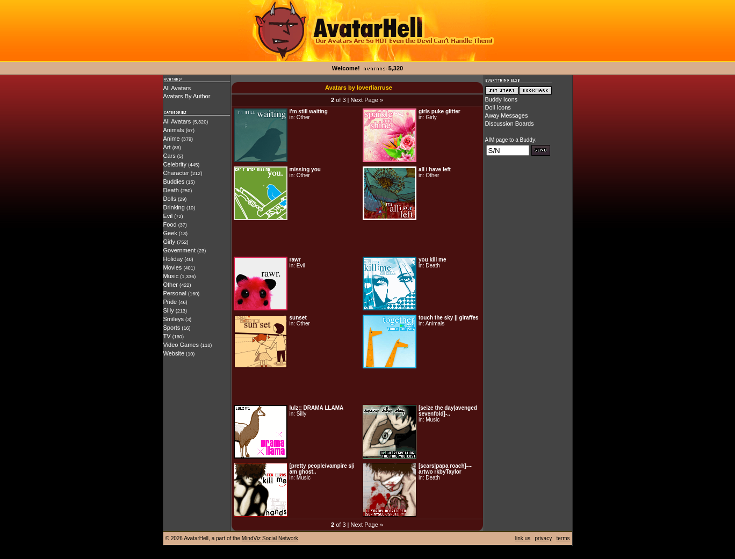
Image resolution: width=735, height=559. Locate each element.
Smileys (173, 319)
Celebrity (174, 164)
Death (171, 190)
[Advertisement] (357, 238)
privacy (543, 538)
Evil (168, 216)
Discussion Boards (509, 123)
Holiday (173, 259)
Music (171, 276)
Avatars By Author (187, 96)
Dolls (169, 198)
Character (176, 173)
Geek (170, 233)
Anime (171, 138)
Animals (173, 130)
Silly (168, 310)
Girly (169, 241)
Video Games (181, 345)
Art (167, 147)
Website (174, 353)
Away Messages (506, 115)
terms (563, 538)
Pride (170, 302)
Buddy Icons (501, 99)
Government (179, 250)
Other (170, 284)
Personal (174, 293)
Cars (169, 156)
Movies (172, 267)
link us (522, 538)
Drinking (174, 207)
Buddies (174, 181)
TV (167, 336)
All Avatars (177, 88)
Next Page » (366, 100)
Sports (172, 327)
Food (170, 224)
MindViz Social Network (270, 538)
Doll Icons (498, 107)
